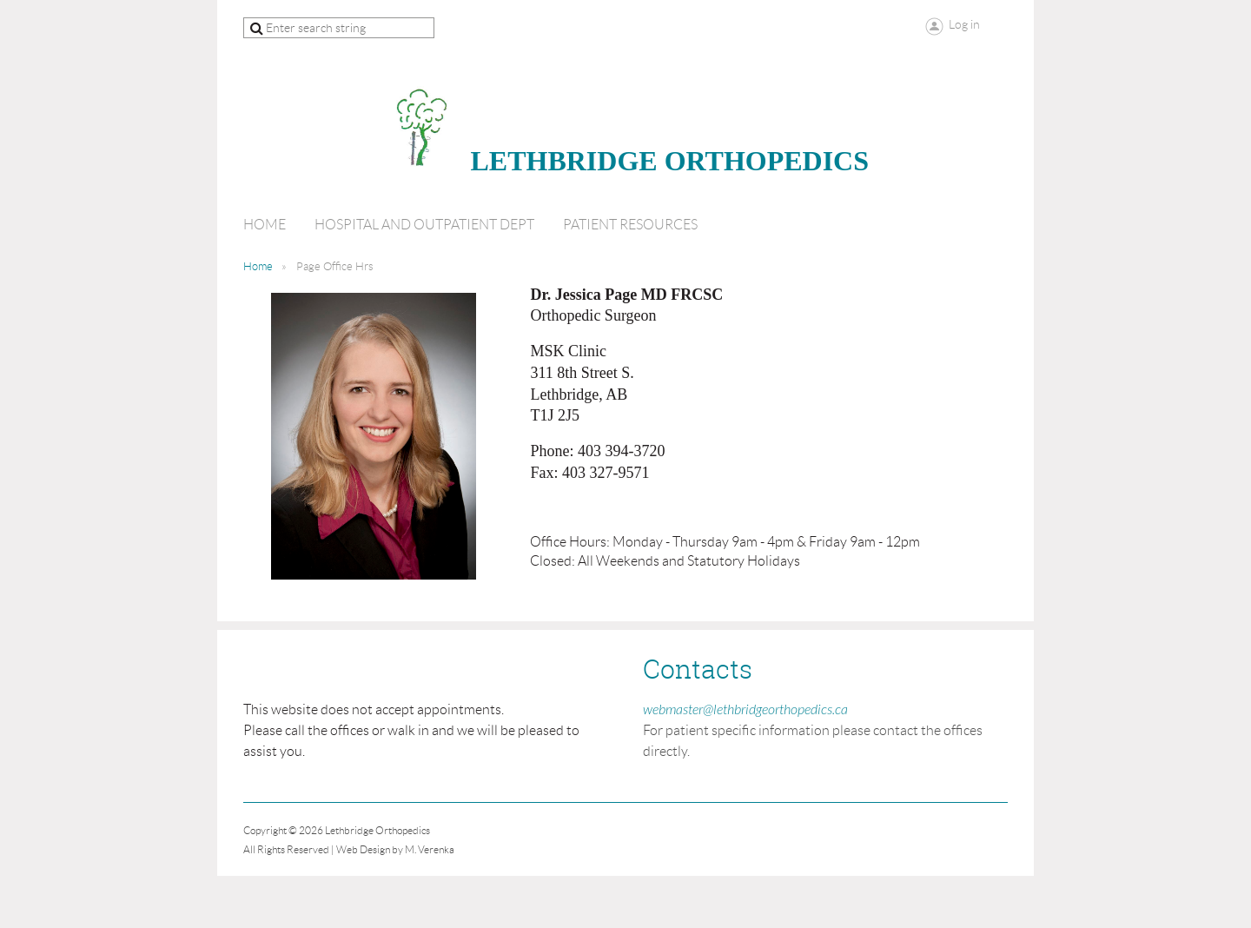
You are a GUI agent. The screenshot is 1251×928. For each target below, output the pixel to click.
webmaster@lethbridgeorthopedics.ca (745, 710)
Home (258, 266)
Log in (964, 24)
